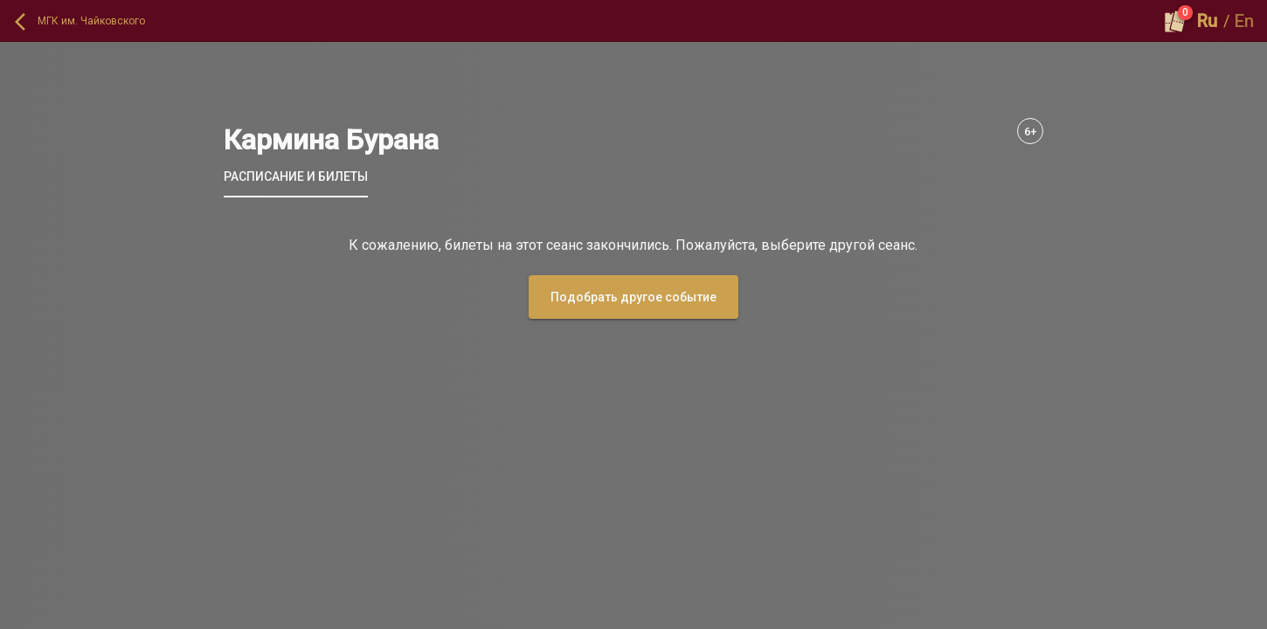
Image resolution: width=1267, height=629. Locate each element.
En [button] (1244, 20)
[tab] (296, 176)
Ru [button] (1207, 20)
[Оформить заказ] (1175, 20)
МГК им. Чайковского (91, 21)
